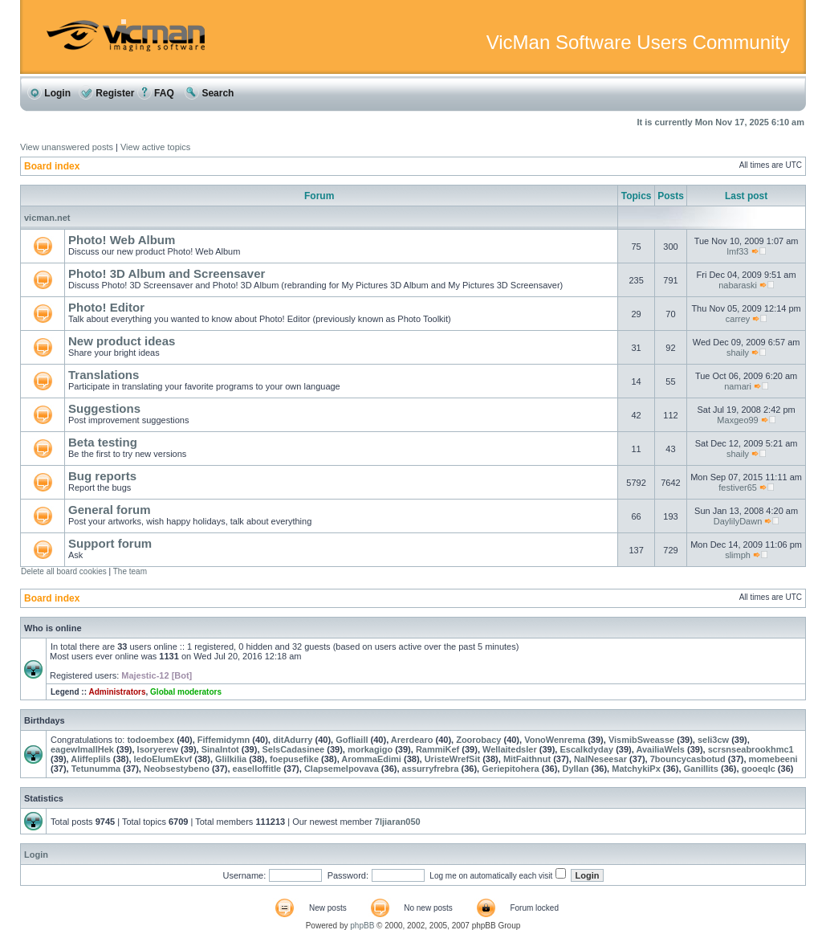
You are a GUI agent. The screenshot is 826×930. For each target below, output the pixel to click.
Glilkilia (230, 759)
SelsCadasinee (293, 749)
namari (737, 386)
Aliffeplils (91, 759)
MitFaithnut (527, 759)
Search (209, 93)
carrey (738, 319)
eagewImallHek (82, 749)
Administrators (116, 691)
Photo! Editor (106, 307)
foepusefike (294, 759)
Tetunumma (96, 768)
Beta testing (102, 442)
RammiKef (437, 749)
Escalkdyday (586, 749)
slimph (738, 555)
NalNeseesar (600, 759)
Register (106, 93)
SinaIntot (220, 749)
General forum (109, 509)
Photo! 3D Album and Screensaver (166, 273)
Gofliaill (352, 739)
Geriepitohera (510, 768)
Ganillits (701, 768)
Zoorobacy (478, 739)
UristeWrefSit (452, 759)
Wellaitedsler (509, 749)
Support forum (110, 543)
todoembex (150, 739)
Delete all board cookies (64, 571)
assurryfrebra (430, 768)
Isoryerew (157, 749)
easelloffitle (257, 768)
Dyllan (575, 768)
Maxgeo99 (737, 420)
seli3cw (713, 739)
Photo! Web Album (121, 240)
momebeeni (773, 759)
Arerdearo (412, 739)
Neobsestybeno (177, 768)
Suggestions (104, 408)
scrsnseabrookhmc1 (751, 749)
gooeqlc (758, 768)
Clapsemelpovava (341, 768)
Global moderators (186, 691)
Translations (103, 374)
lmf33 (738, 251)
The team (130, 571)
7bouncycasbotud (688, 759)
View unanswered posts (66, 147)
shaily (737, 352)
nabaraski (737, 285)
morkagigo (370, 749)
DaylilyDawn (738, 521)
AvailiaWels (660, 749)
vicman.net (47, 217)
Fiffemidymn (223, 739)
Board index (51, 166)
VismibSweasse (641, 739)
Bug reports (102, 476)
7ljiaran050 (398, 821)
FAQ (155, 93)
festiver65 (737, 487)
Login (49, 93)
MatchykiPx (636, 768)
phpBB (362, 925)
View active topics (155, 147)
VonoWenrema (554, 739)
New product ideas (121, 341)
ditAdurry (293, 739)
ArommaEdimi (371, 759)
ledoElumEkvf (163, 759)
